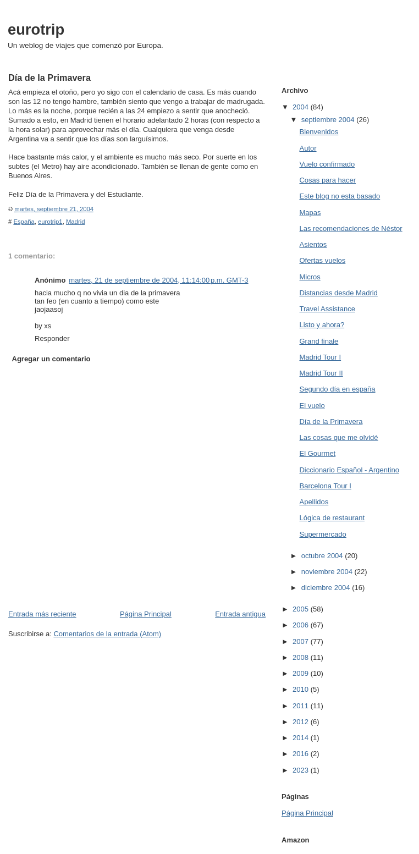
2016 (302, 754)
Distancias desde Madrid (338, 293)
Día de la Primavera (330, 421)
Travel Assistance (327, 309)
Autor (307, 148)
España (23, 221)
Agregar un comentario (51, 359)
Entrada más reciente (42, 614)
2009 (302, 673)
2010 (302, 689)
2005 (302, 609)
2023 (302, 770)
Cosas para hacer (327, 180)
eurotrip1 (50, 221)
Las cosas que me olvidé (338, 437)
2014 (302, 738)
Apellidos (313, 502)
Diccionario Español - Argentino (349, 470)
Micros (309, 277)
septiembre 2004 (328, 119)
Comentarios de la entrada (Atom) (107, 634)
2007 (302, 641)
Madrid (75, 221)
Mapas (310, 212)
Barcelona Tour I (325, 486)
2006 (302, 625)
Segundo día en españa (337, 389)
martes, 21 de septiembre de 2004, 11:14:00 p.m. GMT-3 (158, 280)
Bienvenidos (318, 132)
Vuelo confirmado (327, 164)
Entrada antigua (240, 614)
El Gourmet (317, 453)
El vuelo (311, 405)
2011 (302, 706)
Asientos (313, 244)
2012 (302, 722)
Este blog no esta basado (339, 196)
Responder (52, 338)
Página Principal (146, 614)
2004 (302, 107)
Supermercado (322, 534)
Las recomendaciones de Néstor (350, 228)
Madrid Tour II (321, 373)
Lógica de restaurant (332, 518)
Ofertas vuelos (322, 260)
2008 (302, 657)
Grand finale (318, 341)
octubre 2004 (323, 556)
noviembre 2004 (328, 572)
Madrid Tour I (320, 357)
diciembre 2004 (326, 587)
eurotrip (36, 29)
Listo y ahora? (321, 325)
